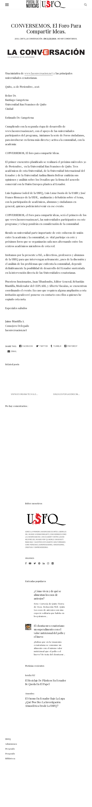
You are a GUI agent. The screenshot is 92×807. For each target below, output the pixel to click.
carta (22, 39)
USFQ (8, 739)
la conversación (34, 39)
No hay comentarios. (67, 39)
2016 (17, 39)
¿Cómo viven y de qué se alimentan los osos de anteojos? (47, 595)
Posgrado (10, 753)
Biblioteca (10, 758)
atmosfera (29, 693)
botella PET (30, 675)
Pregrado (10, 748)
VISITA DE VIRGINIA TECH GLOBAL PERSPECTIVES (31, 394)
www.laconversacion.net (38, 73)
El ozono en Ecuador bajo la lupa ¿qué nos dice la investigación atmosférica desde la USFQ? (45, 702)
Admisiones (11, 743)
